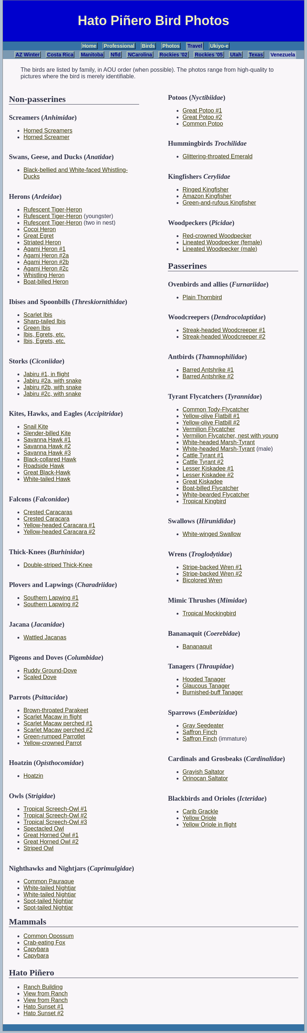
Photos (171, 46)
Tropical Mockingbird (209, 613)
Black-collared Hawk (49, 459)
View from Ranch (45, 993)
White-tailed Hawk (46, 479)
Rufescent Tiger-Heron (52, 209)
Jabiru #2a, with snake (52, 381)
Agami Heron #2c (45, 268)
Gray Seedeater (203, 725)
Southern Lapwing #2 (50, 604)
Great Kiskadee (202, 481)
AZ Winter (28, 55)
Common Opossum (48, 936)
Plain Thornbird (202, 297)
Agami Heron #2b (46, 262)
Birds (148, 46)
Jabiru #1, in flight (46, 374)
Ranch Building (43, 987)
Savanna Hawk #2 (47, 446)
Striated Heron (42, 242)
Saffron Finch (199, 732)
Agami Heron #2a (46, 255)
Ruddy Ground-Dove (50, 670)
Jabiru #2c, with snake (52, 394)
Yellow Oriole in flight (209, 824)
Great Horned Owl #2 (50, 842)
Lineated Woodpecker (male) (219, 249)
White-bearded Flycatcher (215, 495)
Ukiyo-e (219, 46)
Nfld (116, 55)
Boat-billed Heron (45, 282)
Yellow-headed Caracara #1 (59, 525)
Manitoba (92, 55)
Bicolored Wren (202, 580)
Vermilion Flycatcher (208, 429)
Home (89, 46)
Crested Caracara (46, 519)
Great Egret (38, 236)
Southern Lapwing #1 (50, 598)
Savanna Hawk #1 (47, 440)
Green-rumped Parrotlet (54, 736)
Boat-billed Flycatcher (210, 488)
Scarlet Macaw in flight (52, 717)
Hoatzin (33, 776)
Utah (235, 55)
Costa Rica (60, 55)
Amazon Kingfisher (206, 196)
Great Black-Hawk (46, 472)
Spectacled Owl (43, 828)
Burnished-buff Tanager (212, 692)
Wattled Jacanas (44, 637)
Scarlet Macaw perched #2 (57, 730)
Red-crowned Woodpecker (216, 236)
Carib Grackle (200, 811)
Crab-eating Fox (44, 942)
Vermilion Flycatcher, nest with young (230, 436)
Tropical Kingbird (204, 501)
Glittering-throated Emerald (217, 156)
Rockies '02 (174, 55)
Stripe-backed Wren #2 (212, 574)
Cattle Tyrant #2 (203, 462)
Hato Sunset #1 (43, 1007)
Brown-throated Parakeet (55, 710)
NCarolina (140, 55)
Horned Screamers (47, 130)
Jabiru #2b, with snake (52, 387)
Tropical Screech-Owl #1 (55, 809)
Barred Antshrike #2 (208, 376)
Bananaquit (197, 646)
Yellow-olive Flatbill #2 (211, 422)
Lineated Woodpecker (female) (222, 242)
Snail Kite (35, 426)
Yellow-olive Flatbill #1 (211, 416)
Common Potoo (202, 124)
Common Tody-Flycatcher (215, 409)
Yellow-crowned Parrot (52, 743)
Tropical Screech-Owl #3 (55, 822)
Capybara (35, 949)
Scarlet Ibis (37, 315)
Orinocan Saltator (205, 778)
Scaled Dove (39, 677)
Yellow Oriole (199, 818)
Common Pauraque (48, 881)
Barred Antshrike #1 (208, 370)
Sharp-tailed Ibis (44, 321)
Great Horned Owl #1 (50, 835)
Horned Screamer (46, 137)
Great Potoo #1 (202, 110)
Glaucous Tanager (206, 686)
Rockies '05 (209, 55)
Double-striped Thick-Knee (57, 565)
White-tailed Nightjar (49, 888)
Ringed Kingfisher (205, 189)
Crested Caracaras (47, 512)
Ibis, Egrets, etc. (44, 334)
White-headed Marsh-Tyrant (218, 442)
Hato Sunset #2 (43, 1013)
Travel (195, 46)
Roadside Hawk (43, 466)
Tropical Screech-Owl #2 (55, 815)
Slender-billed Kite (47, 433)
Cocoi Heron (39, 229)
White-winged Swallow (211, 534)
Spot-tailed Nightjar (48, 901)
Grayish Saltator (203, 772)
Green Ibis (36, 328)
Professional (119, 46)
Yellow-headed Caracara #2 (59, 532)
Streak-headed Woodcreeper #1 (223, 330)
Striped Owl (38, 848)
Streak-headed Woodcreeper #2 (223, 337)
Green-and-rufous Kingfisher (219, 203)
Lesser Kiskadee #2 (208, 475)
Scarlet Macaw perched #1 (57, 723)
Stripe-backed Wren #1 (212, 567)
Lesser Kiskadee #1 (208, 468)
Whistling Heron (43, 275)
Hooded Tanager (203, 679)
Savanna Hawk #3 (47, 453)
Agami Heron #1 (44, 249)
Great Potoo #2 (202, 117)
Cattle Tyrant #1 (203, 455)
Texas (256, 55)
